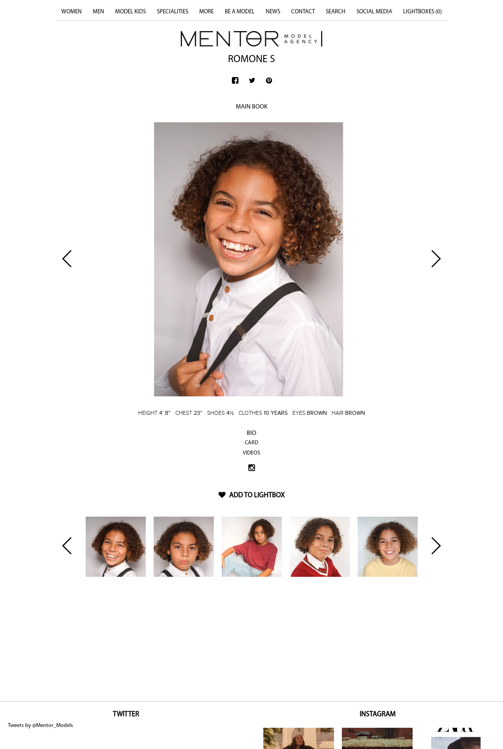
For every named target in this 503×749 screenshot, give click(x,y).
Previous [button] (67, 258)
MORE (206, 12)
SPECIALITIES (172, 12)
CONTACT (303, 12)
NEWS (273, 12)
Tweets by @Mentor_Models (40, 726)
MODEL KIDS (130, 12)
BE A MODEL (240, 12)
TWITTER (126, 714)
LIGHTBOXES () (422, 12)
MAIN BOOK (252, 107)
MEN (98, 12)
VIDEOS (251, 453)
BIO (251, 433)
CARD (251, 443)
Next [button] (435, 258)
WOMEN (71, 12)
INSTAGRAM (377, 714)
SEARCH (335, 12)
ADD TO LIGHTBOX (251, 495)
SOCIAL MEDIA (374, 12)
